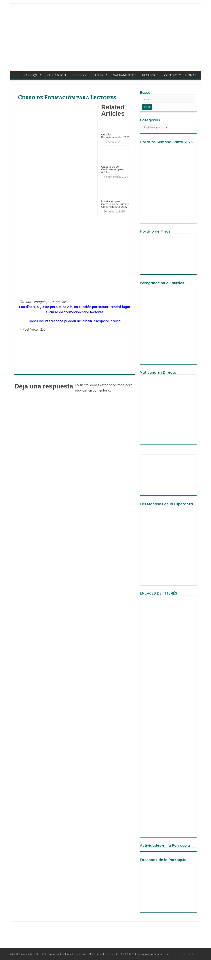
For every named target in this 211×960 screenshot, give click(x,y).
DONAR (190, 75)
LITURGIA (100, 75)
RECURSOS (150, 75)
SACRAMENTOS (124, 75)
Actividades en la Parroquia (165, 845)
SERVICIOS (80, 75)
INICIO (16, 74)
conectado (116, 385)
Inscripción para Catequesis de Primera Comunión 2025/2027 (115, 204)
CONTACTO (172, 75)
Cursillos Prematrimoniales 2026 (115, 136)
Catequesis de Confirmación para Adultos (112, 169)
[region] (168, 475)
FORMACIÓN (56, 75)
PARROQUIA (32, 75)
